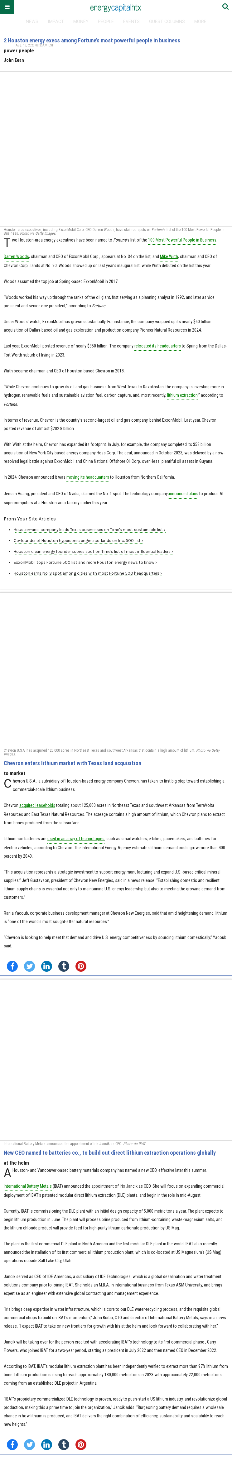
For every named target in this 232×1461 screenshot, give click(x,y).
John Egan (14, 60)
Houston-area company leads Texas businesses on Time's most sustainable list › (90, 529)
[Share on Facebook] (12, 966)
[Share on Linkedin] (46, 966)
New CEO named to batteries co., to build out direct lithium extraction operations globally (110, 1152)
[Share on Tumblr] (63, 966)
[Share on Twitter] (29, 966)
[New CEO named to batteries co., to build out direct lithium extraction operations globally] (116, 1060)
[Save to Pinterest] (80, 966)
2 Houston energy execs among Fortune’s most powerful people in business (92, 40)
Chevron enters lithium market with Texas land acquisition (72, 763)
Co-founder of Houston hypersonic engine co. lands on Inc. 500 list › (78, 540)
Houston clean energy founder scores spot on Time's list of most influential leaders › (93, 551)
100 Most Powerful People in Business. (182, 239)
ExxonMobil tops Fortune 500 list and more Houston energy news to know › (85, 562)
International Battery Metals (28, 1186)
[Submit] (225, 7)
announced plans (183, 493)
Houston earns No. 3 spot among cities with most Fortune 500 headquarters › (88, 573)
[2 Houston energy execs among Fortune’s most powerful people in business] (116, 149)
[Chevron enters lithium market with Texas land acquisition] (116, 669)
